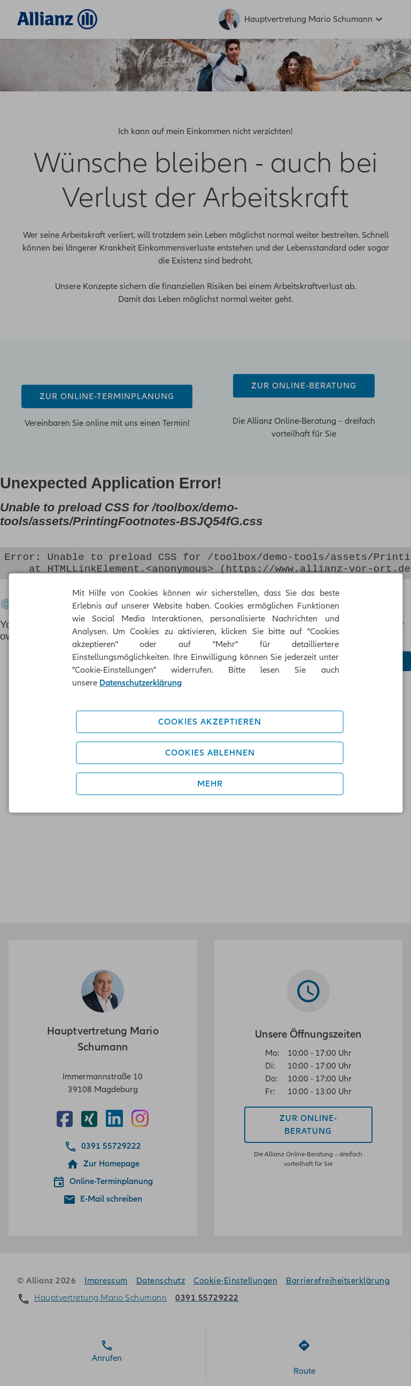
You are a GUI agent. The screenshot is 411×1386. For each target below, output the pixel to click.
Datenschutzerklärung (140, 683)
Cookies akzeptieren (209, 722)
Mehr (210, 783)
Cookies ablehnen (210, 752)
